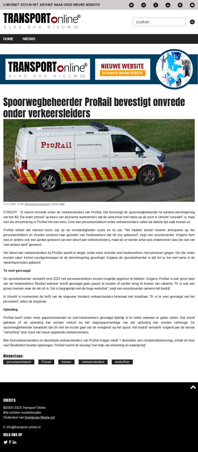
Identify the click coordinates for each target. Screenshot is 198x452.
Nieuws (29, 39)
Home (8, 39)
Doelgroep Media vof (40, 417)
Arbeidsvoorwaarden (37, 204)
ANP (62, 204)
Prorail (46, 362)
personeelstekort (18, 362)
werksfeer (122, 362)
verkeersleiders (93, 362)
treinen (66, 362)
